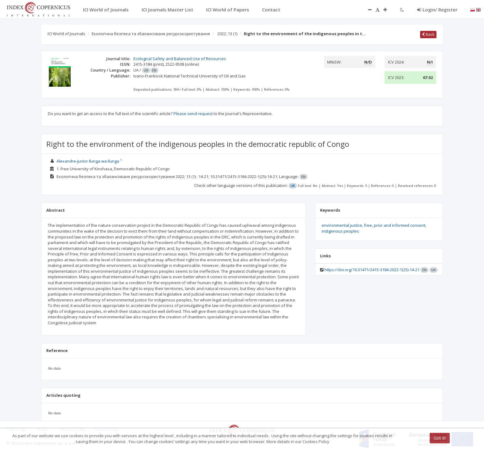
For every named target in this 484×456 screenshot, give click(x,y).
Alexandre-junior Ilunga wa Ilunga (87, 161)
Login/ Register (437, 9)
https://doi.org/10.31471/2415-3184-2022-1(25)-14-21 (371, 269)
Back (428, 34)
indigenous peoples (340, 231)
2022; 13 (227, 33)
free (368, 225)
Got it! (440, 438)
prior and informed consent (399, 225)
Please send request (193, 113)
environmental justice (342, 225)
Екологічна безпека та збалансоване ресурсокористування (151, 33)
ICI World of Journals (66, 33)
